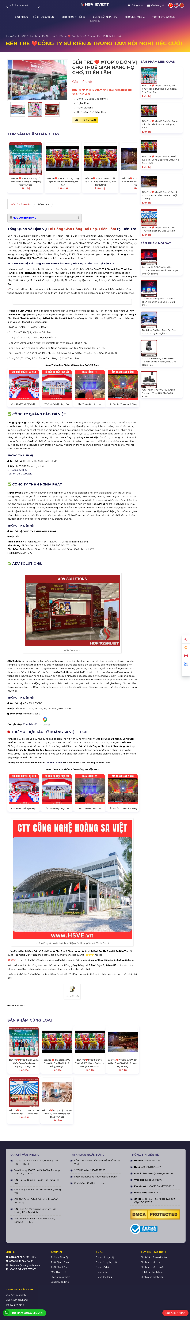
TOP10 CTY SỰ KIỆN (163, 16)
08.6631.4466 (54, 825)
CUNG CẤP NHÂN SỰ (106, 16)
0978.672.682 (153, 1230)
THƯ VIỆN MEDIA (136, 16)
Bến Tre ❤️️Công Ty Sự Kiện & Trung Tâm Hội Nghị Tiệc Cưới (90, 36)
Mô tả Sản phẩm (23, 204)
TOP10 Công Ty (29, 36)
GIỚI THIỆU (21, 16)
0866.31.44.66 (152, 1224)
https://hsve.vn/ (153, 1243)
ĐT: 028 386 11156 (17, 533)
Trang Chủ (11, 36)
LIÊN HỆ (95, 20)
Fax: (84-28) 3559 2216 (19, 536)
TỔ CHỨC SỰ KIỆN (45, 16)
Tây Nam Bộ (48, 36)
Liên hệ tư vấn (85, 120)
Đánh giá (49, 204)
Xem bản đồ (37, 784)
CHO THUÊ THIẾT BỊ (74, 16)
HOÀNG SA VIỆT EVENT (160, 1249)
